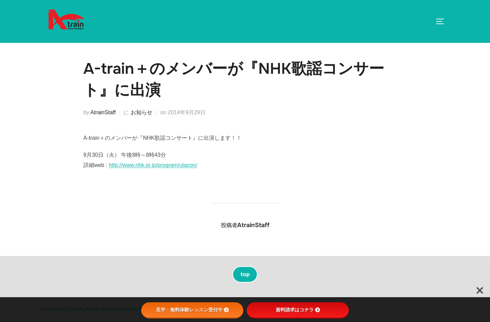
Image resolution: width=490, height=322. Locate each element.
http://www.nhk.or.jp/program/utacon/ (153, 165)
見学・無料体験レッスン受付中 (192, 310)
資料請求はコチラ (298, 310)
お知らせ (141, 112)
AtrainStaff (102, 112)
